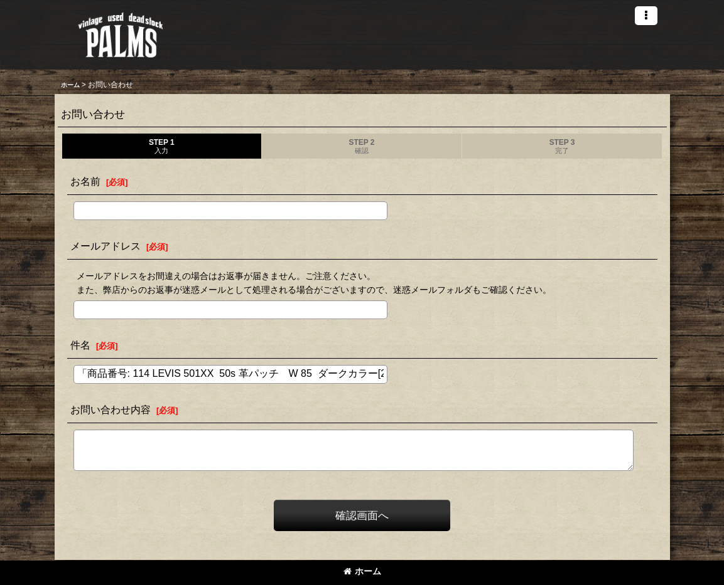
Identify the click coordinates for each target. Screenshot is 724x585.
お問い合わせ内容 (110, 409)
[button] (646, 15)
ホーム (362, 571)
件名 (80, 344)
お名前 (85, 181)
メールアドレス (105, 245)
